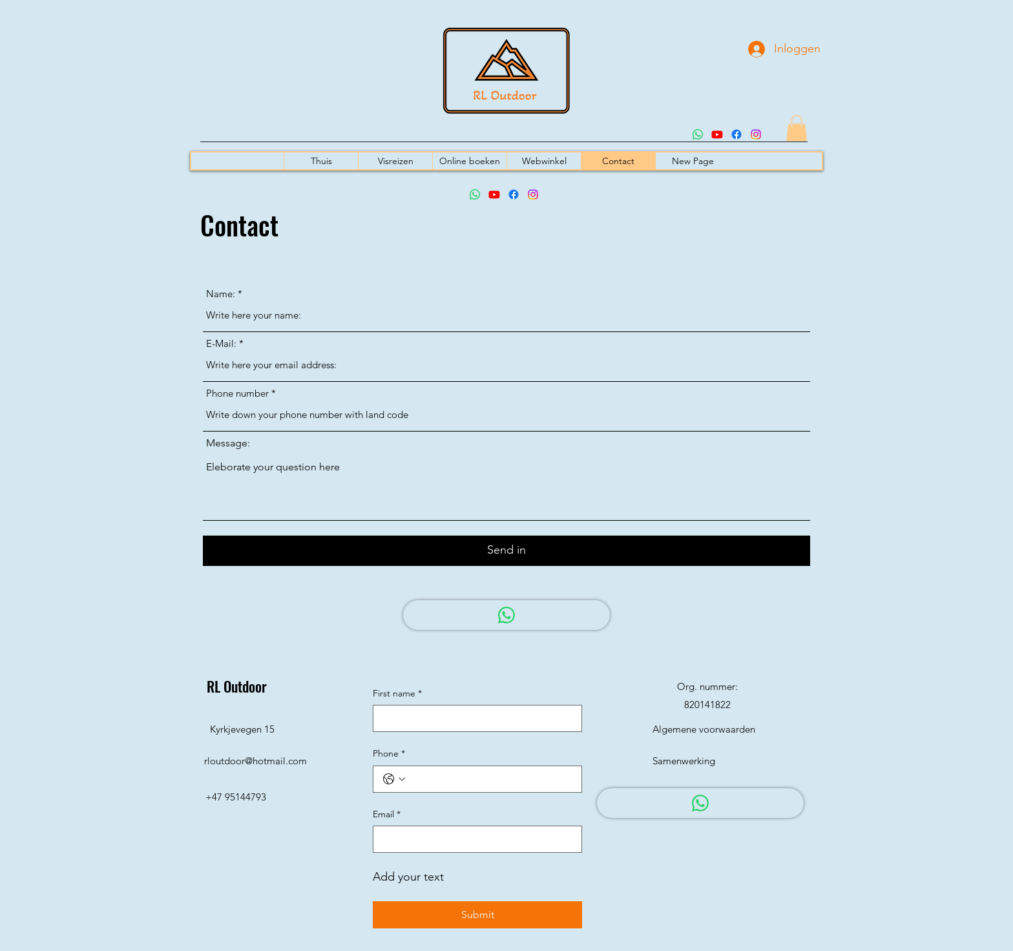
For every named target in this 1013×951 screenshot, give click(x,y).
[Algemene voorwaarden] (704, 729)
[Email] (473, 839)
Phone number (237, 393)
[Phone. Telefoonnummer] (490, 779)
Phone (389, 753)
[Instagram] (755, 134)
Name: (220, 293)
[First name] (473, 718)
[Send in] (506, 551)
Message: (228, 443)
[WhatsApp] (506, 615)
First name (397, 693)
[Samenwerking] (694, 761)
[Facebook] (736, 134)
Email (387, 814)
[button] (797, 128)
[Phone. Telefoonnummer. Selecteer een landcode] (394, 779)
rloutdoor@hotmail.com (255, 761)
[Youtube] (717, 134)
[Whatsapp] (697, 134)
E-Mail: (221, 343)
